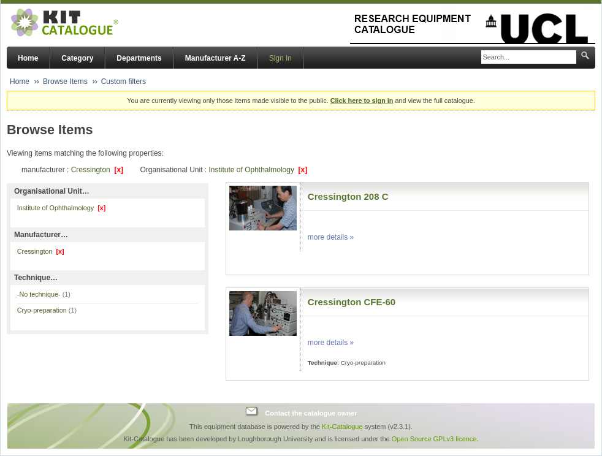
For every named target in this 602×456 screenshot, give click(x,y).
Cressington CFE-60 (351, 302)
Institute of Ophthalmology (257, 169)
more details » (331, 237)
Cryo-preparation (47, 310)
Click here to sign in (362, 100)
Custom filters (123, 81)
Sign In (280, 58)
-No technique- (43, 294)
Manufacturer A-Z (215, 58)
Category (77, 58)
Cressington (97, 169)
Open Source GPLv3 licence (434, 439)
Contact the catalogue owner (311, 413)
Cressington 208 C (348, 196)
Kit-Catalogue (342, 426)
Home (28, 58)
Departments (138, 58)
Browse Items (65, 81)
